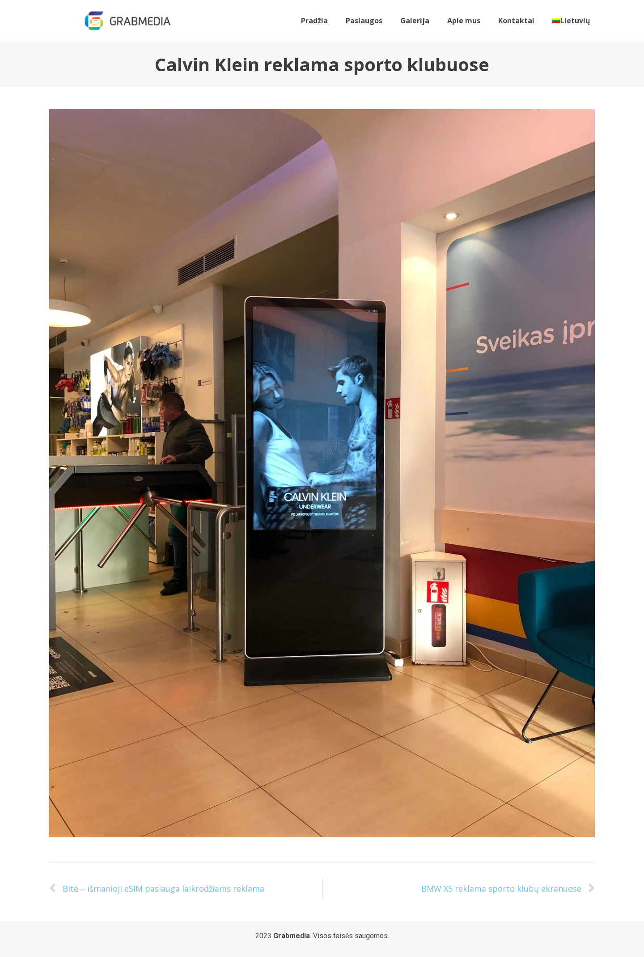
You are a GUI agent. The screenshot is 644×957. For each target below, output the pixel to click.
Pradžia (314, 21)
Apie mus (463, 21)
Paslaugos (364, 21)
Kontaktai (516, 21)
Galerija (414, 21)
